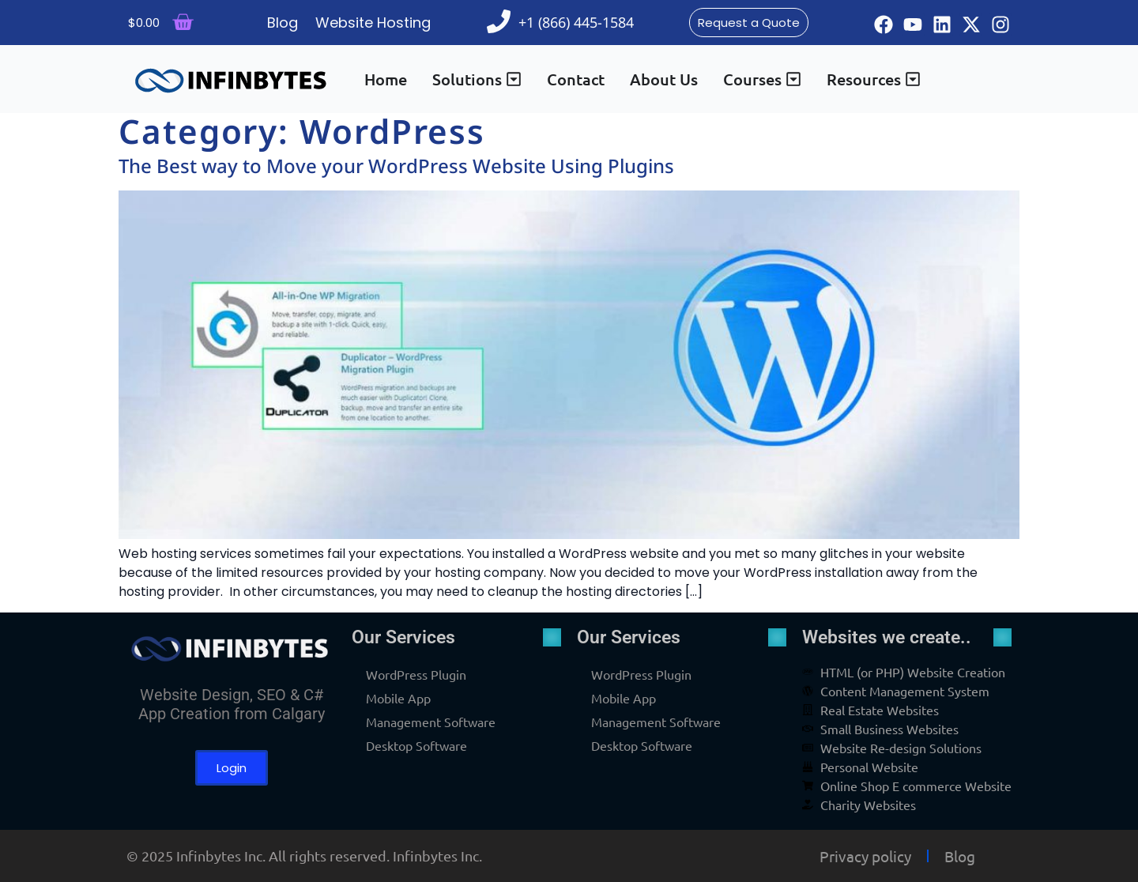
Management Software (431, 721)
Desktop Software (416, 745)
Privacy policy (865, 855)
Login (232, 768)
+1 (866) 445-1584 (576, 22)
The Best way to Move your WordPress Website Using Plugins (396, 166)
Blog (959, 855)
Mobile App (398, 698)
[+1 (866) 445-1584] (499, 21)
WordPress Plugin (416, 674)
